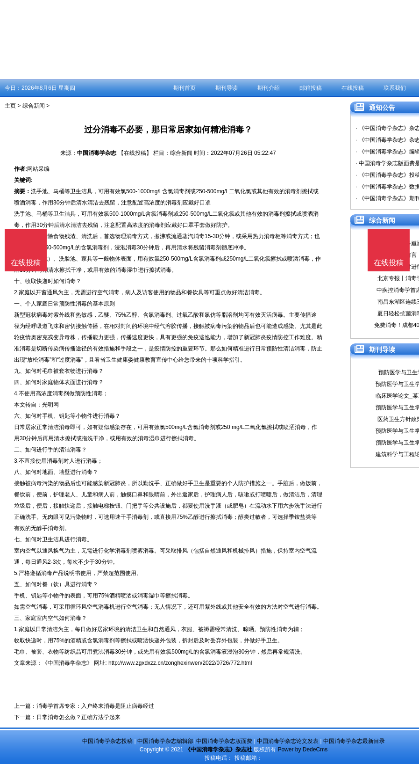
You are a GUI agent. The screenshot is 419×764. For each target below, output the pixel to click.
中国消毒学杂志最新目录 (354, 741)
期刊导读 (226, 88)
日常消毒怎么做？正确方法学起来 (78, 717)
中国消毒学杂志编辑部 (165, 741)
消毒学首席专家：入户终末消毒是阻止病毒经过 (95, 706)
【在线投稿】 (135, 153)
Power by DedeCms (302, 749)
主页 (10, 105)
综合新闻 (33, 105)
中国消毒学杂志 (96, 153)
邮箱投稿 (310, 88)
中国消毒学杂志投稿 (107, 741)
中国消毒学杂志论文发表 (288, 741)
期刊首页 (184, 88)
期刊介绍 (268, 88)
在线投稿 (352, 88)
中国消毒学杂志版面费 (224, 741)
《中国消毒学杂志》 (67, 663)
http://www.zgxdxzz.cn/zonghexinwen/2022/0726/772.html (180, 663)
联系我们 (394, 88)
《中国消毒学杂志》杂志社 (218, 749)
